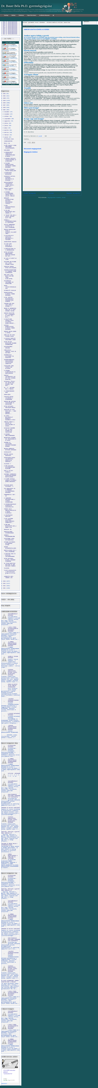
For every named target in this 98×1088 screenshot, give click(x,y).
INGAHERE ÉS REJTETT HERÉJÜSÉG (10, 807)
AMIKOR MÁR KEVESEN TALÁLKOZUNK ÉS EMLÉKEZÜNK (9, 403)
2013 (4, 583)
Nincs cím (7, 143)
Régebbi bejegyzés (73, 193)
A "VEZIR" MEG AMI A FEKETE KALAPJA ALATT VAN (10, 216)
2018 (4, 102)
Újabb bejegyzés (30, 193)
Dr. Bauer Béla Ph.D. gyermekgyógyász (26, 6)
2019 (4, 100)
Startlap (6, 15)
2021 (4, 96)
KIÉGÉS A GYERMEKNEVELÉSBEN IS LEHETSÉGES (10, 221)
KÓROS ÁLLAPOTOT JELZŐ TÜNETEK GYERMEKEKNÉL (12, 686)
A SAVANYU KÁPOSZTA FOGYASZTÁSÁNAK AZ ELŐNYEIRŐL (10, 160)
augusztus (7, 121)
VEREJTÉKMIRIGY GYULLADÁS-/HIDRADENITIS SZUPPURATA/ (14, 796)
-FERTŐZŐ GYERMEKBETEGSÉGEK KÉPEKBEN (13, 700)
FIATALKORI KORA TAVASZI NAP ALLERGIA (9, 367)
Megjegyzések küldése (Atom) (57, 197)
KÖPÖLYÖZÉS (7, 394)
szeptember (7, 118)
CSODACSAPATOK (8, 141)
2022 (4, 93)
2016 (4, 107)
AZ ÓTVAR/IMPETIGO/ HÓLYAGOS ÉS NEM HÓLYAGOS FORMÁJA (9, 565)
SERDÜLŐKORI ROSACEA (10, 241)
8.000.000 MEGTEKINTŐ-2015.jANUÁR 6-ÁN (10, 526)
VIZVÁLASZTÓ (7, 452)
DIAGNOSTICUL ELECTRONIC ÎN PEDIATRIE (9, 356)
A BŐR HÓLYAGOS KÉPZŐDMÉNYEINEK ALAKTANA (9, 467)
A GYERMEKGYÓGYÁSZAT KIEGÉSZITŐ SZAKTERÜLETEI (10, 506)
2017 (4, 105)
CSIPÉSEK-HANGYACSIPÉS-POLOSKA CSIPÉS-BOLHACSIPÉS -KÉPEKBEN (12, 672)
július (6, 123)
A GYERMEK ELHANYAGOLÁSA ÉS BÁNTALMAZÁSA (9, 372)
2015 (4, 109)
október (6, 116)
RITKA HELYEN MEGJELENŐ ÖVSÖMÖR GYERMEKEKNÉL (10, 343)
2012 (4, 585)
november (7, 114)
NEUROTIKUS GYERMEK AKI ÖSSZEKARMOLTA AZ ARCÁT (10, 439)
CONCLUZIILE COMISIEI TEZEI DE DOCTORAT (10, 351)
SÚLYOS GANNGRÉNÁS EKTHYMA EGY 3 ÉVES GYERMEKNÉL (9, 226)
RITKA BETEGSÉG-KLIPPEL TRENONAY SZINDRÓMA (9, 560)
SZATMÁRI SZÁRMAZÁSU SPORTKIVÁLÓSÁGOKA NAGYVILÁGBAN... (10, 475)
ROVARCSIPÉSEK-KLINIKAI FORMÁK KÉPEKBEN (9, 294)
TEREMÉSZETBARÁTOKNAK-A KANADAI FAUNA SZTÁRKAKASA (10, 271)
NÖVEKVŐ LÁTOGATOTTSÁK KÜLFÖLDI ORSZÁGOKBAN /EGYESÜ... (9, 201)
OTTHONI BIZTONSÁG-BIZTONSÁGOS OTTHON (9, 543)
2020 (4, 98)
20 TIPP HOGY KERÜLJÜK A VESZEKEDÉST (8, 245)
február (6, 134)
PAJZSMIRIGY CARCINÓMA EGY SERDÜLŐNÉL (9, 282)
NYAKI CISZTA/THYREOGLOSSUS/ (10, 287)
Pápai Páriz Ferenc (31, 15)
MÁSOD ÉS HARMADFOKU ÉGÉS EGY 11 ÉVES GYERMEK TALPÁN (10, 310)
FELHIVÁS (6, 568)
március (6, 132)
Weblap (13, 15)
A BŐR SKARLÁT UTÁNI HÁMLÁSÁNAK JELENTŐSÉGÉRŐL (10, 147)
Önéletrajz (21, 15)
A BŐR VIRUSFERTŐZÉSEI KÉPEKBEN (9, 207)
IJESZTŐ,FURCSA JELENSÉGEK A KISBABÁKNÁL (8, 398)
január (6, 137)
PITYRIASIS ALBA (9, 139)
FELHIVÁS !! (7, 463)
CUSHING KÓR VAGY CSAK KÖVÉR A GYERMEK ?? (9, 305)
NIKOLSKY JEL (8, 529)
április (6, 130)
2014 (4, 581)
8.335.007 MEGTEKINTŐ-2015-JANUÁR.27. (10, 212)
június (6, 125)
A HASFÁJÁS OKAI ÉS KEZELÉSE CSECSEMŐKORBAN (9, 555)
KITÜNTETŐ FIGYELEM (10, 290)
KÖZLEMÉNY (7, 150)
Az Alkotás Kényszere (44, 15)
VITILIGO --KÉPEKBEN (14, 773)
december (7, 111)
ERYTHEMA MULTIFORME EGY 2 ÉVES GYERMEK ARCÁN (10, 263)
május (6, 128)
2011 (4, 588)
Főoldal (51, 193)
